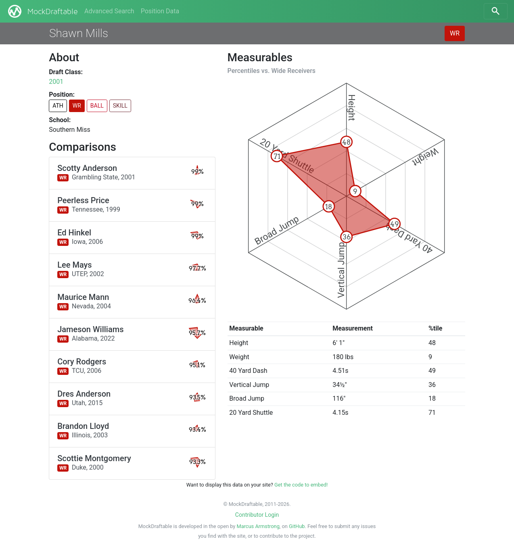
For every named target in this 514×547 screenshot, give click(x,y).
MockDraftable (42, 11)
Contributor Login (257, 515)
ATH (57, 105)
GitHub (297, 526)
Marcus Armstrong (258, 526)
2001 (56, 81)
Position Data (160, 11)
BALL (97, 105)
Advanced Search (109, 11)
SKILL (120, 105)
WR (455, 33)
